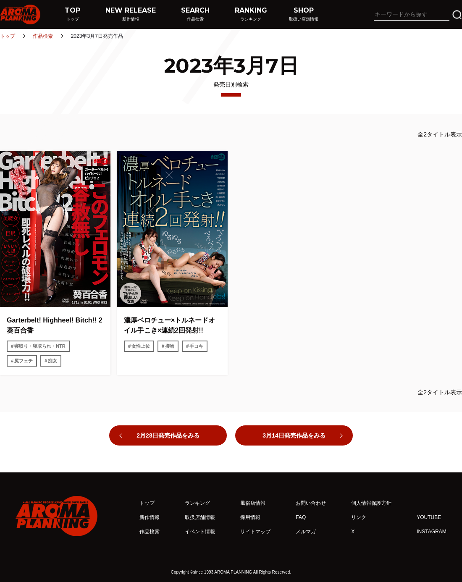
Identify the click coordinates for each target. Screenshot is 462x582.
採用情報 (250, 517)
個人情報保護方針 (371, 503)
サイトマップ (255, 532)
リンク (358, 517)
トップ (7, 36)
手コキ (196, 346)
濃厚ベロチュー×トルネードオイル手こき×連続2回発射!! (169, 325)
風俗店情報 (252, 503)
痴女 (52, 360)
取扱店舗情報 (200, 517)
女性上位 (140, 346)
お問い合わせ (311, 503)
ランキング (197, 503)
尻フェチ (23, 360)
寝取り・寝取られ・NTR (40, 346)
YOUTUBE (429, 517)
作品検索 (43, 36)
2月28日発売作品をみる (167, 435)
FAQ (301, 517)
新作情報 (149, 517)
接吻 (169, 346)
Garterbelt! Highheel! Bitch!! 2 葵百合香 (54, 325)
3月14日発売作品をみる (293, 435)
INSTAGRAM (431, 532)
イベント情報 (200, 532)
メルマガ (306, 532)
